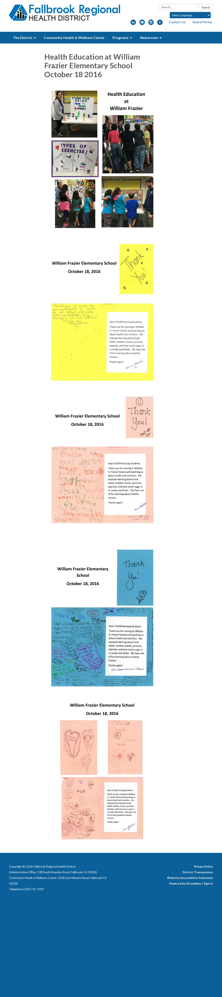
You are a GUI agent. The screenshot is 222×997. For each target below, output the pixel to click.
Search (206, 7)
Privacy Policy (203, 866)
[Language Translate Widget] (190, 15)
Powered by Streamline (185, 883)
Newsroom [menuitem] (149, 37)
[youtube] (142, 24)
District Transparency (198, 872)
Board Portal (202, 22)
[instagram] (151, 24)
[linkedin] (133, 24)
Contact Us (177, 22)
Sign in (208, 883)
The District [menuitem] (22, 37)
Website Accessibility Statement (190, 878)
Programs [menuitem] (121, 37)
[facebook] (160, 24)
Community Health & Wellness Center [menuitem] (74, 37)
